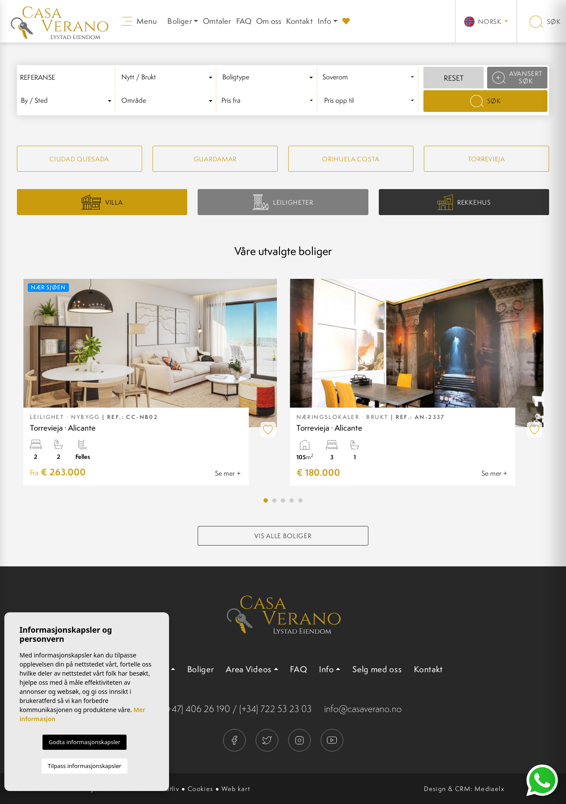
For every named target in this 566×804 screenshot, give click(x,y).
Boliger (200, 669)
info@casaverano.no (363, 709)
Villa (102, 202)
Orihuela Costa (351, 159)
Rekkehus (464, 202)
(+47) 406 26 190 (197, 709)
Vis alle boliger (282, 536)
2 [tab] (274, 500)
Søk (545, 21)
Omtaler (217, 21)
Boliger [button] (179, 21)
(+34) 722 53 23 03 (275, 709)
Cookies (201, 788)
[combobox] (168, 77)
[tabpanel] (150, 382)
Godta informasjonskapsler (84, 742)
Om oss (268, 21)
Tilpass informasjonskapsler (84, 766)
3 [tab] (283, 500)
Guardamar (215, 159)
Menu (139, 21)
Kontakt (299, 21)
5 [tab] (300, 500)
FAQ (244, 21)
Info (325, 21)
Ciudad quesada (79, 159)
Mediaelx (489, 788)
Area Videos (249, 669)
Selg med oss (377, 669)
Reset (454, 78)
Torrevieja (486, 159)
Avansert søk (517, 77)
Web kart (235, 788)
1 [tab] (265, 500)
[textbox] (168, 77)
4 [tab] (292, 500)
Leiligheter (283, 201)
